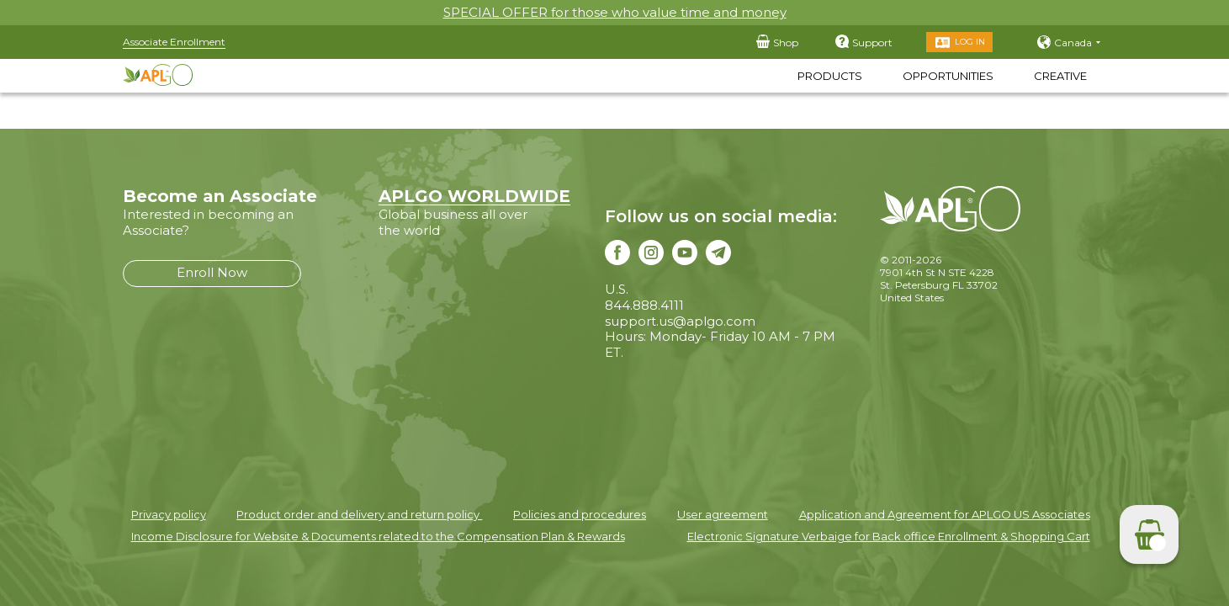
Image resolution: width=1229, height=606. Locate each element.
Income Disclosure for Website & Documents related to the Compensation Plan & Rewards (378, 536)
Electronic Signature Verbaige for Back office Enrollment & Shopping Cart (888, 536)
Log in (970, 41)
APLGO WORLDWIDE (474, 196)
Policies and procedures (579, 514)
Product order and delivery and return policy (359, 514)
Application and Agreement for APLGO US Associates (944, 514)
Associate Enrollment (174, 41)
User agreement (722, 514)
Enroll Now (212, 272)
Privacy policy (168, 514)
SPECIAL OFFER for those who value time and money (615, 12)
